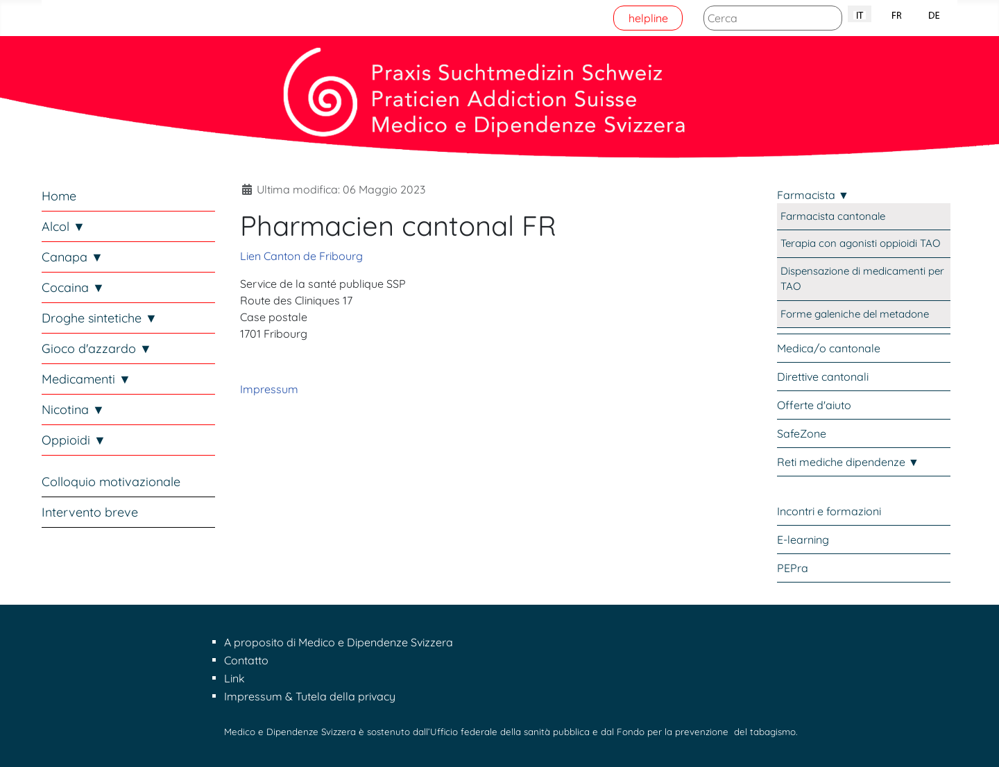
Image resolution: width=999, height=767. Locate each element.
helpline (648, 18)
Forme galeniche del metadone (854, 313)
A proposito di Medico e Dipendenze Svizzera (338, 642)
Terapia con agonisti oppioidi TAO (860, 243)
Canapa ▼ (72, 257)
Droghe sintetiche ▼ (99, 318)
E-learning (803, 539)
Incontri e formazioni (829, 511)
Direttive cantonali (823, 377)
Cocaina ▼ (73, 287)
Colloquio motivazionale (111, 482)
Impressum (269, 389)
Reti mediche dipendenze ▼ (848, 462)
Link (234, 678)
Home (59, 196)
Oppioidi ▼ (74, 440)
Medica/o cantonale (828, 348)
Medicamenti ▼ (86, 379)
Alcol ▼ (63, 226)
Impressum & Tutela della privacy (309, 696)
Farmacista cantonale (832, 216)
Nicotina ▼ (73, 409)
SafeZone (801, 433)
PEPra (792, 568)
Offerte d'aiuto (814, 405)
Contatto (246, 660)
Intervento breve (90, 512)
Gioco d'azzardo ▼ (97, 348)
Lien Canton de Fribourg (301, 256)
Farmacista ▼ (813, 195)
